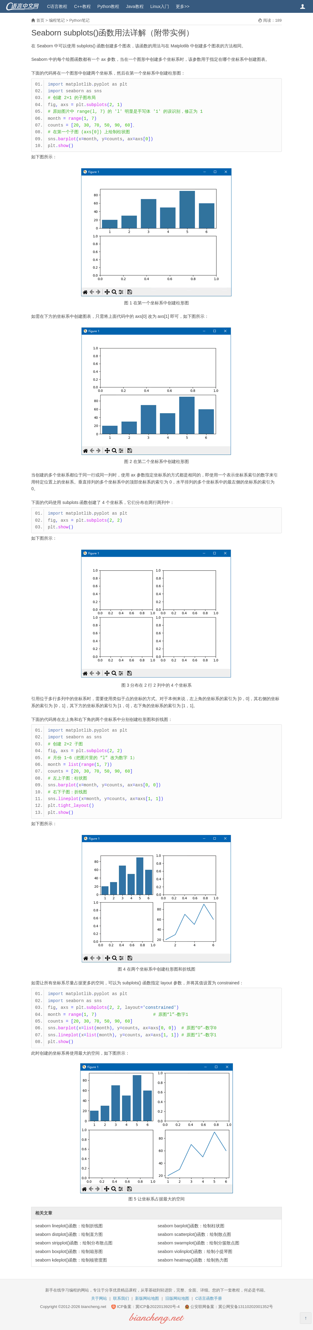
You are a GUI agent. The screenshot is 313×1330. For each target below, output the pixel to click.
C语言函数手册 (208, 1298)
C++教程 (82, 6)
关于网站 (99, 1298)
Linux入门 (159, 6)
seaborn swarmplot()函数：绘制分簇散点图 (199, 1242)
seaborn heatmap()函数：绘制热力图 (193, 1260)
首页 (40, 20)
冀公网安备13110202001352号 (245, 1306)
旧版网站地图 (177, 1298)
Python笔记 (79, 20)
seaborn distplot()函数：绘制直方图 (68, 1234)
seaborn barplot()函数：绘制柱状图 (191, 1225)
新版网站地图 (147, 1298)
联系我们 (121, 1298)
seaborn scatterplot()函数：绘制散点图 (194, 1234)
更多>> (182, 6)
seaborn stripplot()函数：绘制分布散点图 (73, 1242)
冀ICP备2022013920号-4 (157, 1306)
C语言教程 (57, 6)
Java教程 (135, 6)
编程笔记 (57, 20)
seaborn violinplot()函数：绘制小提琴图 (195, 1251)
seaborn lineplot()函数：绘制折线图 (68, 1225)
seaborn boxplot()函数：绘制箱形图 (69, 1251)
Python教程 (109, 6)
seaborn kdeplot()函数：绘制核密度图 (71, 1260)
